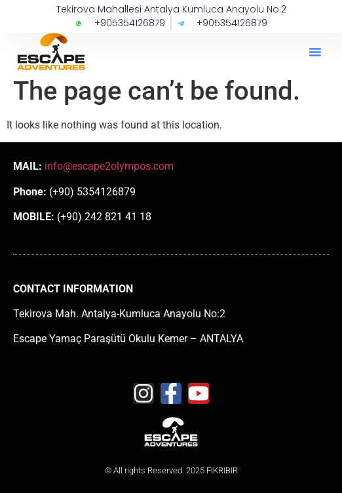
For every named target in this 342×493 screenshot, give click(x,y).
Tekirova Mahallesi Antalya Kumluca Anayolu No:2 (171, 9)
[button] (315, 52)
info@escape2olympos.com (109, 166)
